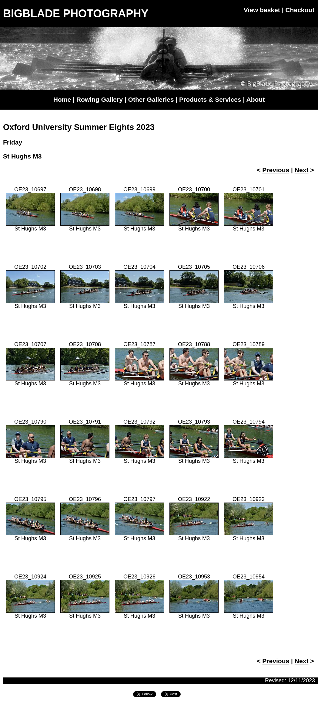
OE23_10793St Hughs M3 (194, 441)
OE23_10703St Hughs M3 (85, 286)
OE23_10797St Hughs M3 (139, 518)
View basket (262, 9)
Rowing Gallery (99, 99)
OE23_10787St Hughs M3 (139, 364)
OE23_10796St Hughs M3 (85, 518)
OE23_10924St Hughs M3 (30, 596)
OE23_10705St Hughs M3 (194, 286)
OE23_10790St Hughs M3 (30, 441)
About (255, 99)
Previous (275, 169)
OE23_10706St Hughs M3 (248, 286)
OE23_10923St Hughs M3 (248, 518)
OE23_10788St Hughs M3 (194, 364)
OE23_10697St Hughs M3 (30, 209)
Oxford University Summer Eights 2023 (79, 127)
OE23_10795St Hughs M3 (30, 518)
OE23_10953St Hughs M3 (194, 596)
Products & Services (210, 99)
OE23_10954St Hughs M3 (248, 596)
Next (302, 169)
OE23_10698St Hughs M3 (85, 209)
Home (62, 99)
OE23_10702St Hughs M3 (30, 286)
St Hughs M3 (22, 156)
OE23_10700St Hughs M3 (194, 209)
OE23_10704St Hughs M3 (139, 286)
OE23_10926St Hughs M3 (139, 596)
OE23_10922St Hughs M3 (194, 518)
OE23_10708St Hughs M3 (85, 364)
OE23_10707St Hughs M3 (30, 364)
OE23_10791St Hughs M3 (85, 441)
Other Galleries (151, 99)
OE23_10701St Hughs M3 (248, 209)
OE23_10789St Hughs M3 (248, 364)
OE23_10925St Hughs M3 (85, 596)
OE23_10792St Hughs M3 (139, 441)
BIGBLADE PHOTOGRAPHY (75, 13)
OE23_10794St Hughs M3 (248, 441)
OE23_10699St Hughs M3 (139, 209)
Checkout (299, 9)
